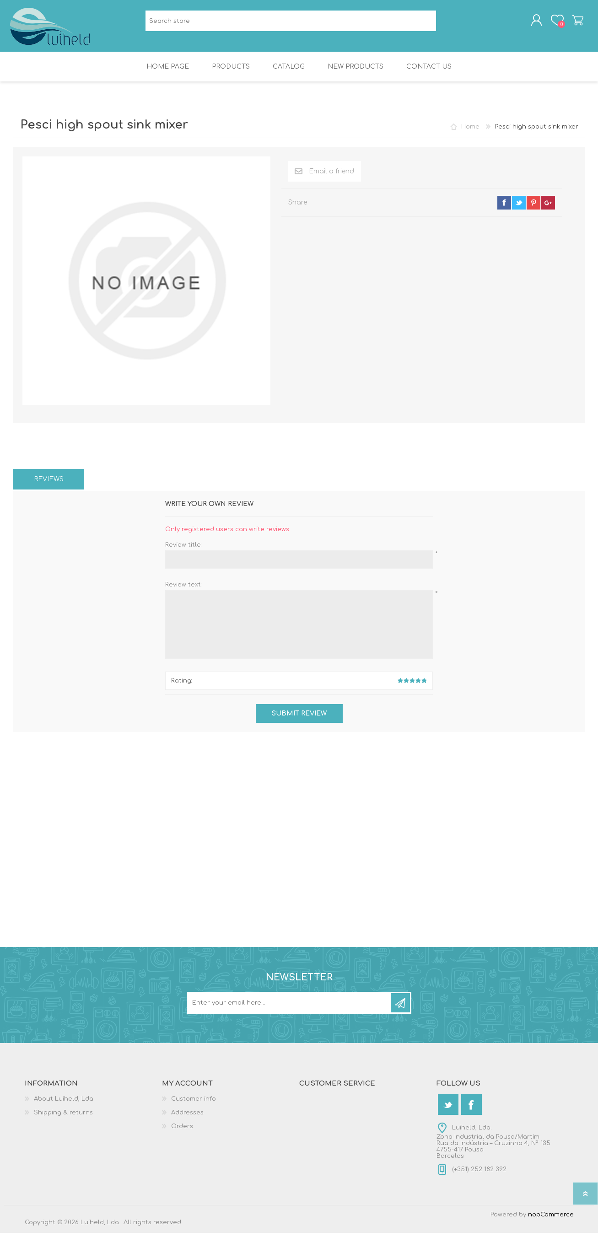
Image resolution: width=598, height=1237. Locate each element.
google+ (548, 207)
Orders (182, 1130)
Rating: (181, 685)
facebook (504, 207)
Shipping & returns (63, 1116)
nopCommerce (551, 1218)
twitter (519, 207)
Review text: (183, 589)
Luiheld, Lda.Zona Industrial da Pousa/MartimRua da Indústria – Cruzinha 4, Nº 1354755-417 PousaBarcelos (493, 1146)
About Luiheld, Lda (63, 1103)
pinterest (533, 207)
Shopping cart (575, 22)
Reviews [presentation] (49, 483)
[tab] (48, 483)
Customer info (193, 1103)
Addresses (187, 1116)
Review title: (183, 549)
